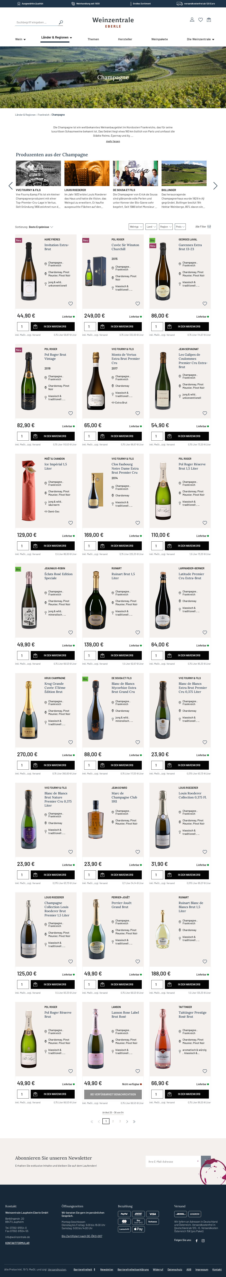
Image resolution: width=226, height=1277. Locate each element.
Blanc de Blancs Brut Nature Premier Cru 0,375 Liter (58, 799)
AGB (188, 1269)
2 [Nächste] (113, 1121)
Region (165, 226)
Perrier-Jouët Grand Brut (122, 905)
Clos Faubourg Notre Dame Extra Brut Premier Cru (125, 468)
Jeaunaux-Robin (54, 568)
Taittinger (185, 1007)
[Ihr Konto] (192, 19)
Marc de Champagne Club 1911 (124, 797)
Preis (180, 226)
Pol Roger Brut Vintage (55, 357)
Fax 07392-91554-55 (16, 1231)
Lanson (116, 1007)
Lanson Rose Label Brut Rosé (125, 1014)
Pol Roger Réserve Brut (58, 1014)
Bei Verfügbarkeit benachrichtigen (113, 1094)
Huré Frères (52, 239)
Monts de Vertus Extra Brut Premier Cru (126, 359)
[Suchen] (60, 22)
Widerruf (158, 1269)
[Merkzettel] (200, 19)
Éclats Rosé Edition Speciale (58, 576)
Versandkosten (57, 1269)
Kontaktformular (17, 1243)
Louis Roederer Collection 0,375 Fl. (193, 795)
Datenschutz (175, 1269)
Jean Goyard (119, 787)
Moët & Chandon (54, 458)
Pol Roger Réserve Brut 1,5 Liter (192, 466)
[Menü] (201, 226)
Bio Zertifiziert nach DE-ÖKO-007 (82, 1236)
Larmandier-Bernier (191, 568)
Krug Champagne (54, 678)
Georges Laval (188, 239)
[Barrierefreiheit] (85, 1269)
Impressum (201, 1269)
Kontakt (217, 1269)
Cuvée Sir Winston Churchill (125, 247)
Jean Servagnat (189, 349)
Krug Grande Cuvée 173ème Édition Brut (55, 688)
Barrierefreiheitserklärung (133, 1269)
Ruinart (117, 568)
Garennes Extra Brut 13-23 (190, 247)
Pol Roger (118, 239)
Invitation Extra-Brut (56, 247)
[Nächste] (127, 1121)
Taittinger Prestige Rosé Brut (193, 1014)
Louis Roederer (188, 787)
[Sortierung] (39, 227)
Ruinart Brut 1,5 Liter (123, 576)
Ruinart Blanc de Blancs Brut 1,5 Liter (191, 907)
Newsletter (106, 1269)
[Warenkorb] (209, 19)
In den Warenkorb (55, 326)
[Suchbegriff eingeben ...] (36, 22)
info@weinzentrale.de (17, 1237)
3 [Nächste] (120, 1121)
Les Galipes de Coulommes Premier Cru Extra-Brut (193, 361)
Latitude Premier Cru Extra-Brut (191, 576)
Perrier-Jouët (121, 897)
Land (151, 226)
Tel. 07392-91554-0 (16, 1227)
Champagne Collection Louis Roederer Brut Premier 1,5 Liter (56, 909)
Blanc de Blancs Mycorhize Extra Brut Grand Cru (124, 688)
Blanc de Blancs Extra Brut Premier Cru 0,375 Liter (193, 688)
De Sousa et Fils (122, 678)
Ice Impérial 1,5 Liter (55, 466)
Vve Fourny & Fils (123, 349)
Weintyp (136, 226)
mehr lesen (113, 141)
